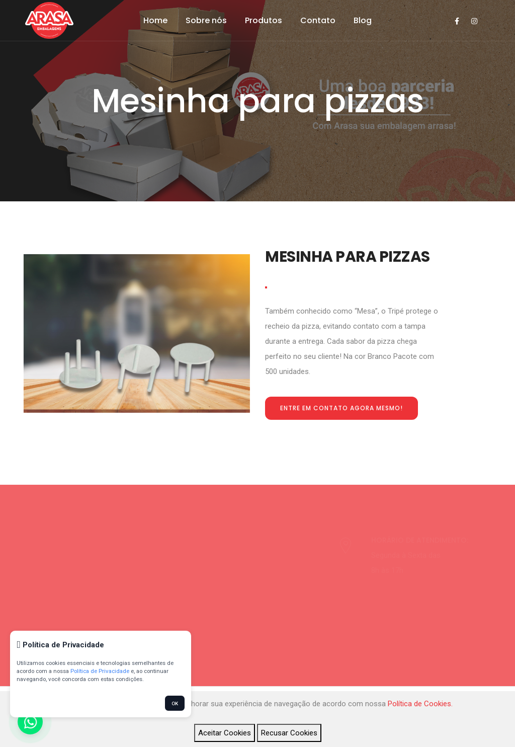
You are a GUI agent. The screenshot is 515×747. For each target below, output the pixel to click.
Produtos (263, 20)
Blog (363, 20)
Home (155, 20)
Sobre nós (206, 20)
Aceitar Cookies (224, 732)
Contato (317, 20)
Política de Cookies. (420, 703)
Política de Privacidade (99, 671)
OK (174, 703)
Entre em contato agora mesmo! (341, 408)
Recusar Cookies (289, 732)
